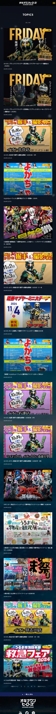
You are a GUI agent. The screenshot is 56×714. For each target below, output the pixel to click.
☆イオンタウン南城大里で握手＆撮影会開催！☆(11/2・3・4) (23, 287)
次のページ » (41, 686)
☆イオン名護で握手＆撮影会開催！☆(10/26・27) (19, 417)
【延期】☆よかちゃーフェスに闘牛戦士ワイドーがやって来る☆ (23, 374)
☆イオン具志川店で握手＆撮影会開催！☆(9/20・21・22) (21, 637)
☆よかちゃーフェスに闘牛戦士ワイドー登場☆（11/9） (21, 198)
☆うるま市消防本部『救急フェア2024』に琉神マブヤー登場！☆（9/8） (26, 680)
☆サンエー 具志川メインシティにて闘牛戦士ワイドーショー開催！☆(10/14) (27, 504)
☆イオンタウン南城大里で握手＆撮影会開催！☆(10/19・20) (22, 461)
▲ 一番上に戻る (27, 694)
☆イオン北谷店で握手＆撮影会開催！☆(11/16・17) (20, 155)
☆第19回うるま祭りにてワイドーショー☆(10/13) (19, 593)
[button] (54, 3)
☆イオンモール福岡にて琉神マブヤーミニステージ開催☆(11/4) (23, 331)
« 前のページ (14, 686)
